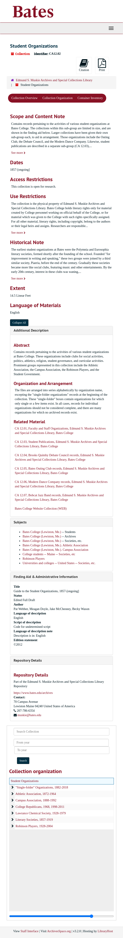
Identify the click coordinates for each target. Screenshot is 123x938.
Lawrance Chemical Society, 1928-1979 (41, 813)
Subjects (20, 522)
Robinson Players (34, 558)
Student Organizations (25, 781)
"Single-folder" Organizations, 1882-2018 (42, 787)
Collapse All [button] (19, 322)
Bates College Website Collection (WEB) (41, 508)
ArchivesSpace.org (59, 931)
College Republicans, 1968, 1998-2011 (40, 806)
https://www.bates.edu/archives (33, 693)
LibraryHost (105, 931)
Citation (84, 65)
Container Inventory (90, 98)
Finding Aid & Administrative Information (46, 576)
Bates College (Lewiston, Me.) (42, 532)
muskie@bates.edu (29, 715)
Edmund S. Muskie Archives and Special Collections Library (54, 80)
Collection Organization (57, 98)
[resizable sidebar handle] (61, 916)
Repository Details (28, 660)
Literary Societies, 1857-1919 (34, 819)
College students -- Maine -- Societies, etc (49, 554)
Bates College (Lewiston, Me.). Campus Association (55, 549)
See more (18, 152)
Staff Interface (29, 931)
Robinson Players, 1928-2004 (34, 826)
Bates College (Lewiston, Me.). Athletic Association (55, 545)
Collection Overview (24, 98)
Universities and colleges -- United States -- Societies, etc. (59, 563)
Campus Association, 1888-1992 (36, 800)
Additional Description (31, 330)
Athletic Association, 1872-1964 (35, 794)
